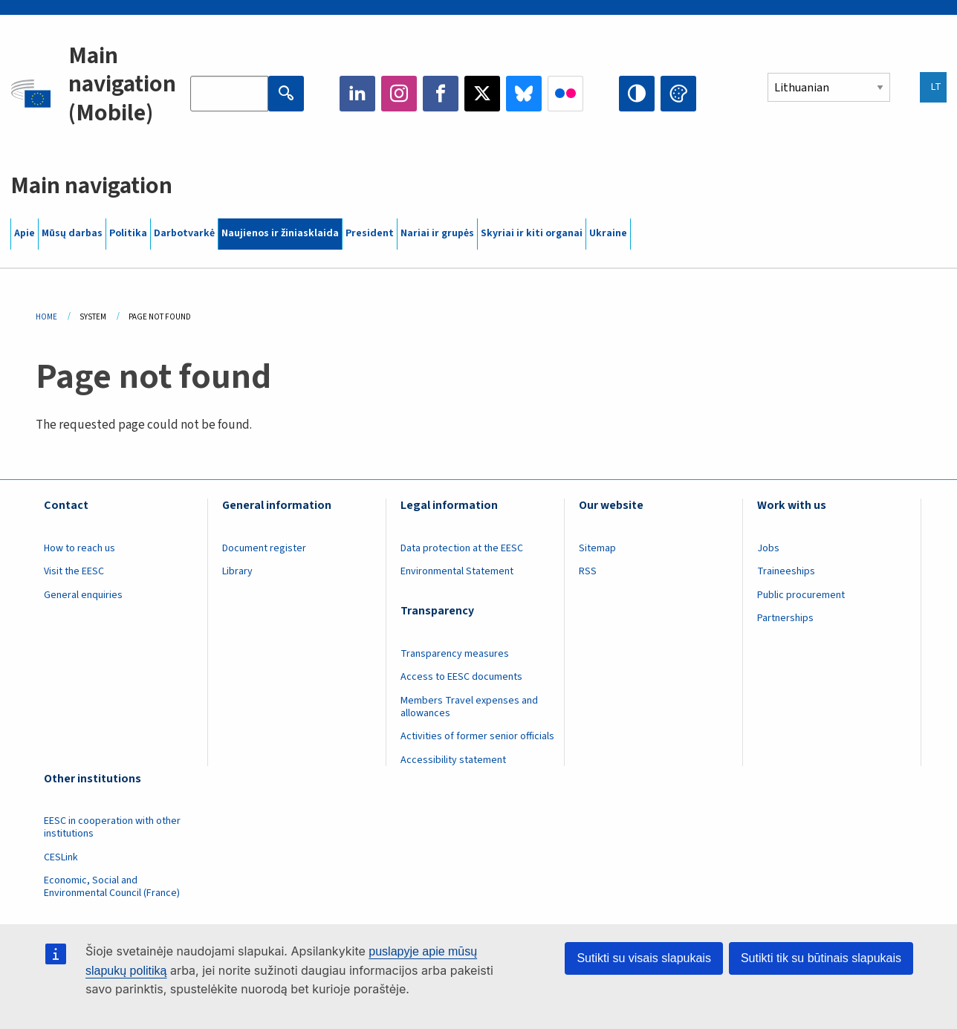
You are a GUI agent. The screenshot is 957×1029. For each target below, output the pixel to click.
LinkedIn (357, 93)
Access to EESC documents (461, 676)
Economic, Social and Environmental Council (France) (113, 886)
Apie (24, 233)
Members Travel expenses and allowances (469, 707)
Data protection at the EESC (461, 548)
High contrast (637, 93)
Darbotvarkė (184, 233)
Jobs (768, 548)
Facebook (440, 93)
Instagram (399, 93)
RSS (588, 571)
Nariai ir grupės (437, 233)
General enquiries (83, 595)
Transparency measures (454, 653)
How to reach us (79, 548)
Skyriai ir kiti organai (532, 233)
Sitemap (597, 548)
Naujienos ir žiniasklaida (280, 233)
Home (46, 316)
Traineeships (786, 571)
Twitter (482, 93)
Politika (128, 233)
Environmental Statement (456, 571)
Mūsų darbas (72, 233)
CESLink (61, 857)
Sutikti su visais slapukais (644, 958)
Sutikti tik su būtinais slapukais (821, 958)
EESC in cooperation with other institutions (112, 827)
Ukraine (608, 233)
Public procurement (801, 595)
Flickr (565, 93)
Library (237, 571)
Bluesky (524, 93)
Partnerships (785, 618)
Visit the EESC (74, 571)
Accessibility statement (453, 760)
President (370, 233)
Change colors (678, 93)
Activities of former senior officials (477, 736)
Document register (264, 548)
